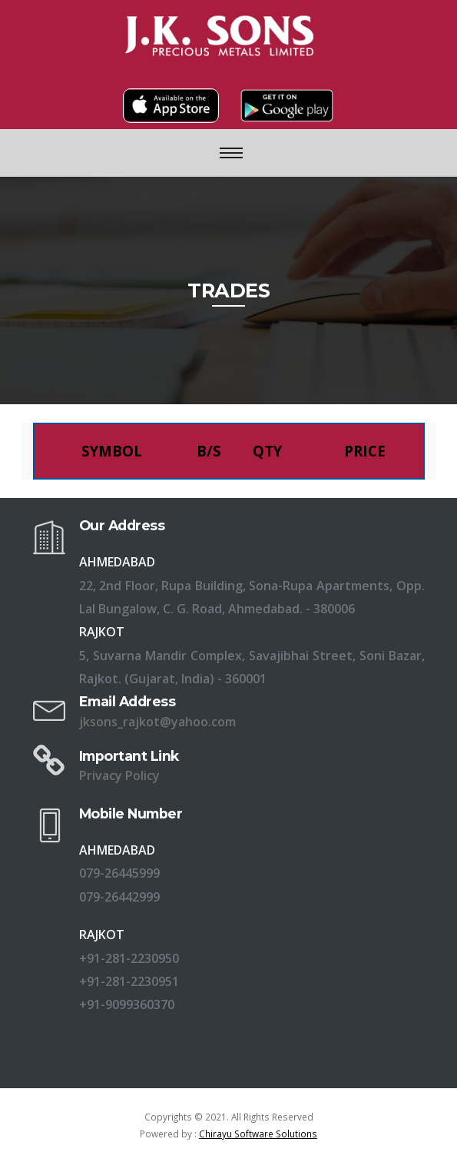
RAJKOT (101, 934)
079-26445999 (119, 873)
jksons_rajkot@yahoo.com (157, 721)
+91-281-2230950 (129, 958)
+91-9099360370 (126, 1004)
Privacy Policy (119, 775)
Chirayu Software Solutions (258, 1133)
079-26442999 (119, 896)
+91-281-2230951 (129, 981)
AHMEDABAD (117, 850)
